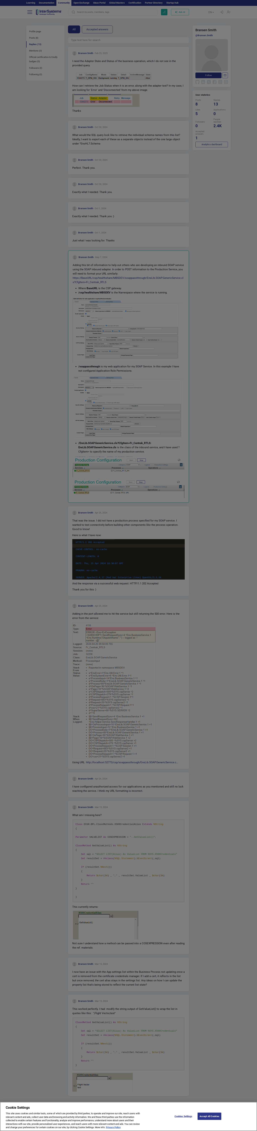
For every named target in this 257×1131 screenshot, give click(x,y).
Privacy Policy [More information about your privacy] (113, 1127)
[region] (128, 1116)
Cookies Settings (183, 1116)
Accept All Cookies (209, 1116)
